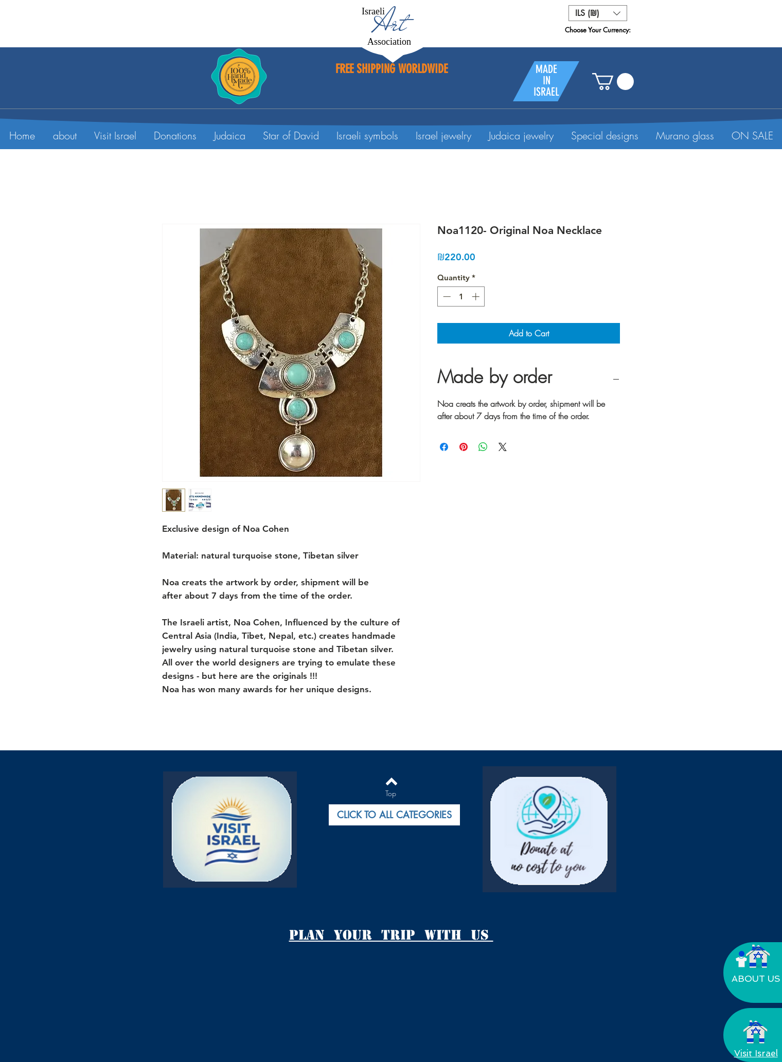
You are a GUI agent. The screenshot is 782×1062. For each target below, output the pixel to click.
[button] (597, 13)
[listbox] (597, 13)
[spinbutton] (461, 296)
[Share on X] (502, 447)
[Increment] (477, 296)
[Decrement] (446, 296)
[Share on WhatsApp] (483, 447)
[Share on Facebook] (444, 447)
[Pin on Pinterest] (463, 447)
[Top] (390, 793)
